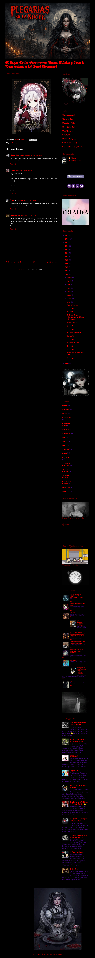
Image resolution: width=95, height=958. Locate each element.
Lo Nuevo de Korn (73, 343)
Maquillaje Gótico (68, 123)
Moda (64, 441)
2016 (67, 267)
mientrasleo (13, 215)
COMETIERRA (73, 660)
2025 (67, 239)
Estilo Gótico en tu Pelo (70, 143)
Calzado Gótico (67, 135)
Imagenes (15, 143)
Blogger (59, 954)
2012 (67, 274)
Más (71, 601)
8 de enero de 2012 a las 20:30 (26, 200)
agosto (69, 281)
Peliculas (65, 430)
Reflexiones (66, 487)
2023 (67, 246)
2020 (67, 257)
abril (69, 291)
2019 (67, 260)
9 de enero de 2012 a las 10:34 (27, 215)
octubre (69, 277)
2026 (67, 235)
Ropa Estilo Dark (68, 127)
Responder (13, 164)
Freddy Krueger (75, 869)
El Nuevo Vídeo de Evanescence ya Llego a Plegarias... (75, 317)
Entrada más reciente (14, 261)
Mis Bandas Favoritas (70, 139)
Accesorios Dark (67, 119)
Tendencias (66, 434)
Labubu (72, 613)
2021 (67, 253)
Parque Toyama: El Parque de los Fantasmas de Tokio (76, 596)
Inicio (34, 261)
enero (69, 302)
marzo (69, 295)
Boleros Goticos (72, 323)
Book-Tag (65, 491)
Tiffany (12, 200)
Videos (64, 414)
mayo (69, 288)
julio (69, 284)
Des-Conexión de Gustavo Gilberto (81, 623)
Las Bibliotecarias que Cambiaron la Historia (77, 642)
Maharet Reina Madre (16, 155)
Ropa (64, 445)
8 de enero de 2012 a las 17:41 (23, 170)
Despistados (74, 771)
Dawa (12, 170)
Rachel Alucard (72, 305)
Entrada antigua (51, 261)
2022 (67, 250)
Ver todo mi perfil (75, 161)
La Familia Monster (77, 852)
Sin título (70, 308)
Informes (65, 449)
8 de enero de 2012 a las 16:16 (33, 155)
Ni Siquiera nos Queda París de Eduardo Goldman (77, 651)
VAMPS (74, 756)
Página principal (68, 115)
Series (64, 453)
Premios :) (70, 336)
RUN (71, 681)
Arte (63, 438)
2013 (67, 271)
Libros (64, 406)
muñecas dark (66, 418)
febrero (69, 299)
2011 (66, 363)
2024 (67, 243)
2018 (67, 264)
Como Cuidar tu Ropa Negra (72, 147)
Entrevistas (66, 457)
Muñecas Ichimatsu (74, 333)
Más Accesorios (67, 131)
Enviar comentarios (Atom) (36, 269)
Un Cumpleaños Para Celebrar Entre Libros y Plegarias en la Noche (77, 634)
